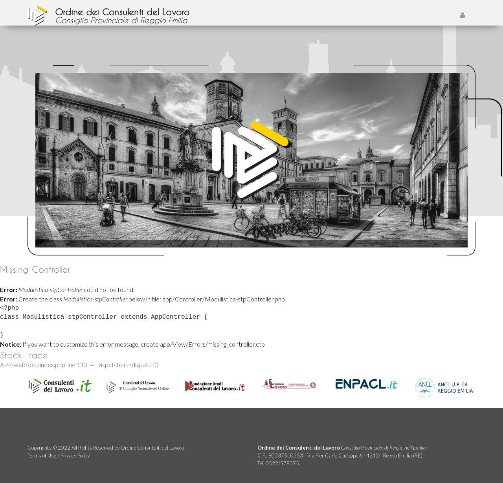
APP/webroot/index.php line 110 (43, 364)
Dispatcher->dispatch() (127, 364)
